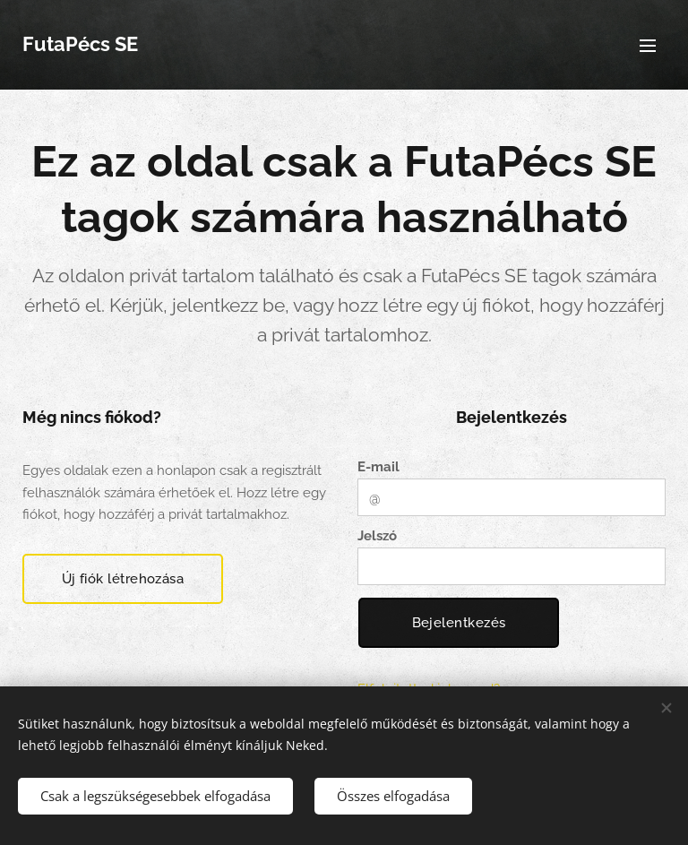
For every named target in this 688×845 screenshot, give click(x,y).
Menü (648, 46)
